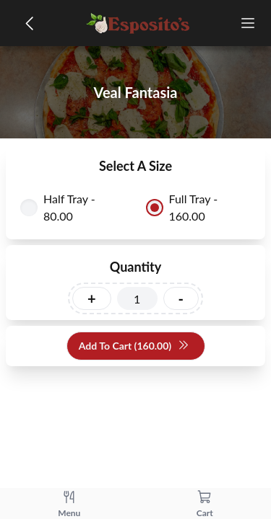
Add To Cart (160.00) (134, 346)
